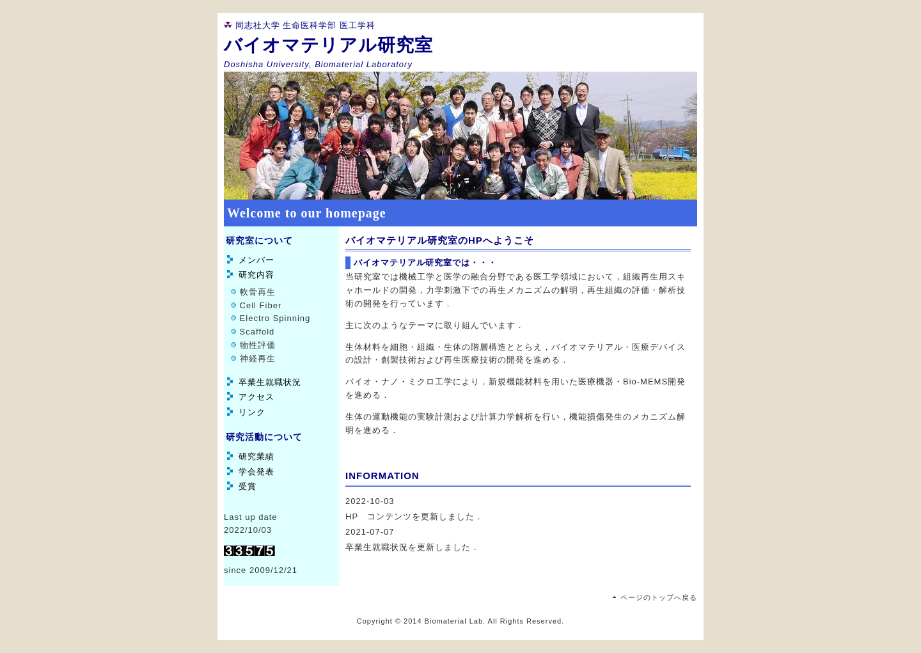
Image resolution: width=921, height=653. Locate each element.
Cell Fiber (259, 305)
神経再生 (256, 358)
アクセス (256, 397)
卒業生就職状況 (270, 382)
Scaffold (255, 331)
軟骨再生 (256, 292)
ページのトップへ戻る (658, 597)
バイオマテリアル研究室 (328, 45)
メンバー (256, 260)
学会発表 (256, 471)
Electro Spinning (273, 318)
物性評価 (256, 345)
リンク (252, 412)
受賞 (247, 486)
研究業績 (256, 456)
